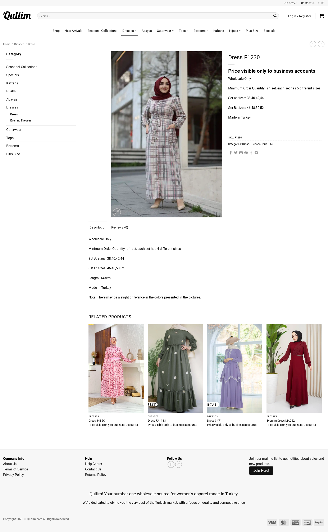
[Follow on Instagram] (323, 3)
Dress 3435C (96, 420)
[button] (322, 16)
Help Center (93, 463)
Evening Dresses (20, 120)
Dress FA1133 (157, 420)
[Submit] (275, 15)
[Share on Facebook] (230, 153)
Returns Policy (95, 474)
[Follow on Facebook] (319, 3)
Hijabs (235, 30)
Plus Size (252, 30)
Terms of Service (15, 469)
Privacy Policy (13, 474)
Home (6, 44)
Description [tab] (98, 227)
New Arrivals (73, 30)
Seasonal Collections (102, 30)
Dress (31, 44)
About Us (10, 463)
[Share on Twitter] (235, 153)
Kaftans (218, 30)
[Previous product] (321, 44)
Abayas (147, 30)
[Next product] (313, 44)
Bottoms (200, 30)
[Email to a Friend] (241, 153)
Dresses (129, 30)
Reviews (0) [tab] (119, 227)
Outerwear (165, 30)
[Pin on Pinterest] (246, 153)
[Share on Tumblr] (251, 153)
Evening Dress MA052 (280, 420)
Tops (183, 30)
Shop (56, 30)
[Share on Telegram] (256, 153)
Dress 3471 (214, 420)
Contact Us (93, 469)
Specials (269, 30)
